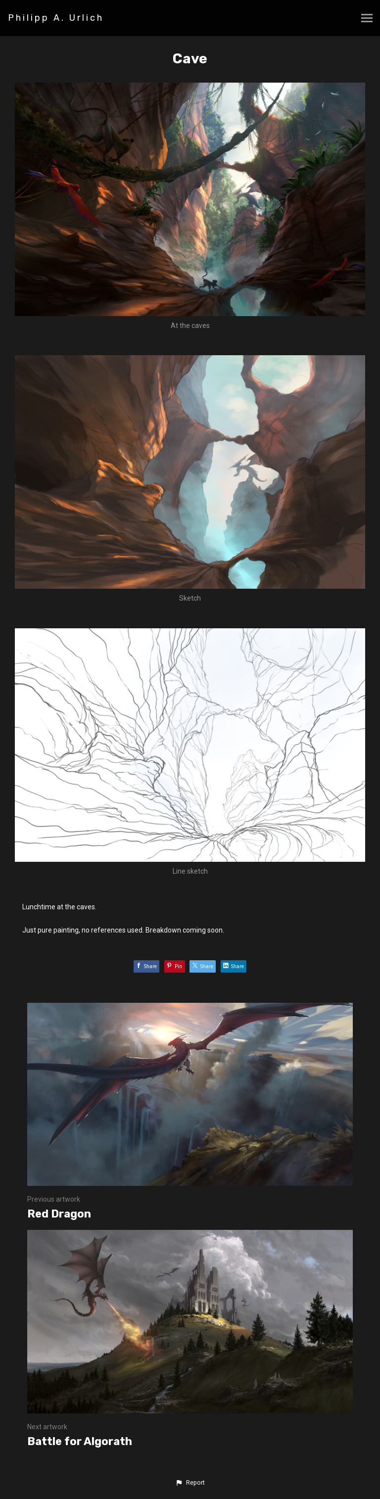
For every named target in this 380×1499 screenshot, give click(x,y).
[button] (190, 1482)
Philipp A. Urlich (56, 17)
